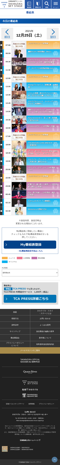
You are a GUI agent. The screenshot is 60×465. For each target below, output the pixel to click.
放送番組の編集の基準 (45, 331)
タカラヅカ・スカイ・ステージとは (45, 312)
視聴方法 (15, 318)
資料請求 (15, 325)
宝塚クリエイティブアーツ (15, 404)
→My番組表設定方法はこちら (30, 251)
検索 (15, 312)
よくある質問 (45, 325)
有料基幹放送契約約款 (45, 344)
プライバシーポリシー (46, 404)
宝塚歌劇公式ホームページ (29, 440)
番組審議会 (15, 338)
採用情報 (31, 404)
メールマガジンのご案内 (30, 350)
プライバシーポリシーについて (15, 344)
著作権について (45, 338)
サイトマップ (15, 331)
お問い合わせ (45, 318)
